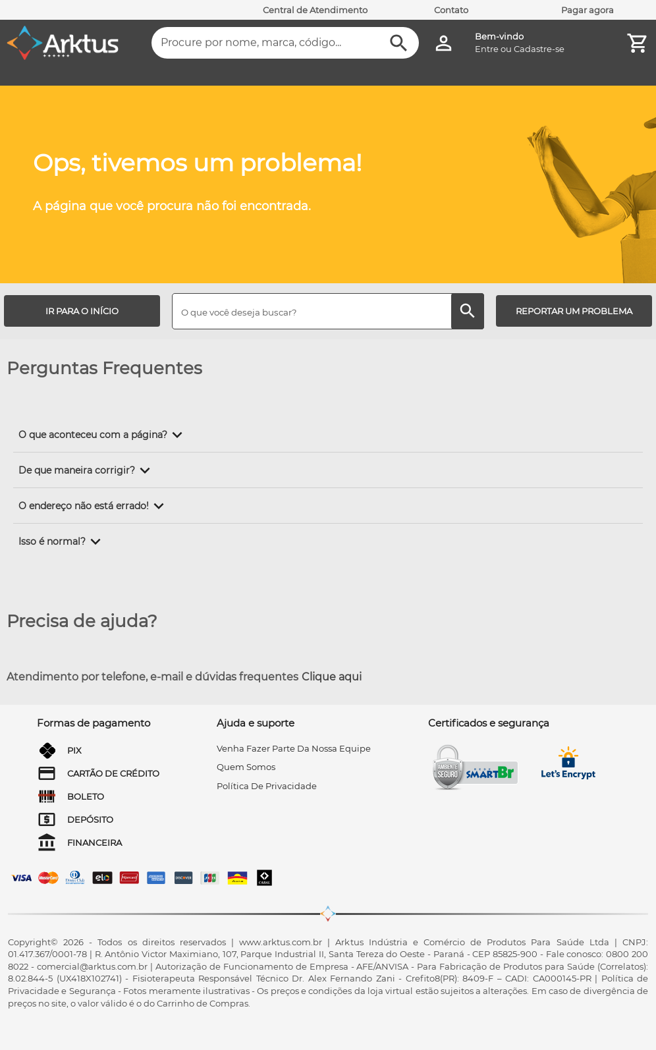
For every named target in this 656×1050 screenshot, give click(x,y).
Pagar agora (587, 10)
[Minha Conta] (443, 43)
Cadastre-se (539, 48)
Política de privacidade (267, 786)
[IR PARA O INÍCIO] (82, 311)
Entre (487, 48)
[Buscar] (398, 43)
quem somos (246, 766)
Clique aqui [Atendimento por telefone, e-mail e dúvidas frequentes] (332, 677)
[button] (102, 435)
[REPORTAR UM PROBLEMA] (574, 311)
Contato (451, 10)
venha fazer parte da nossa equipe (294, 748)
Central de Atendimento (315, 10)
